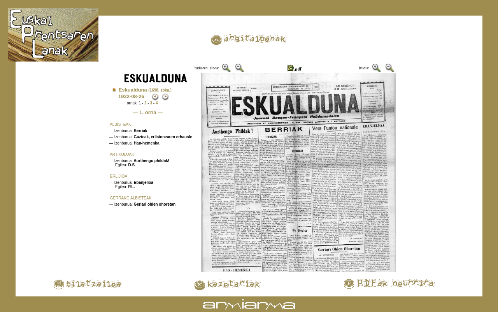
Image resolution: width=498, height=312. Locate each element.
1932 (124, 96)
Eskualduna (145, 90)
